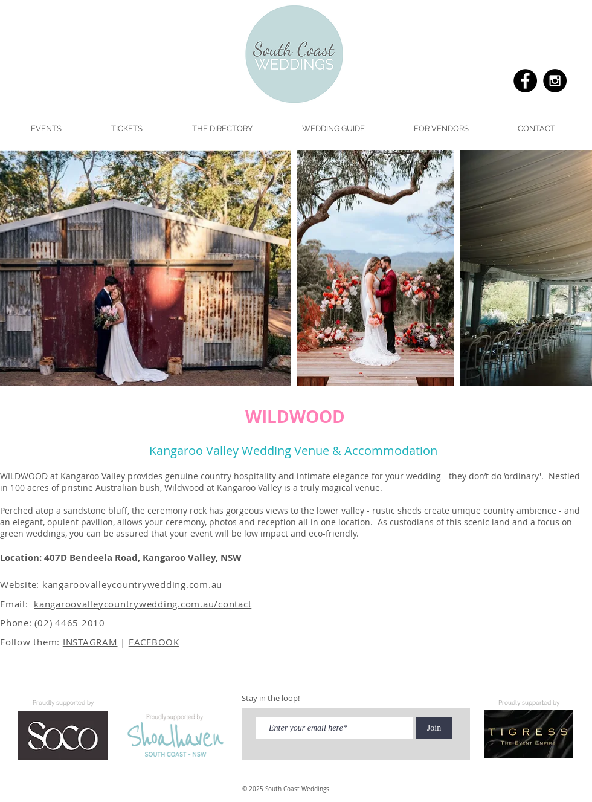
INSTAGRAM (90, 642)
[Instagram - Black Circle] (555, 80)
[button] (333, 129)
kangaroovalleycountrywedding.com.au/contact (142, 604)
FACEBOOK (154, 642)
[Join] (434, 728)
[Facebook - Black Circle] (525, 80)
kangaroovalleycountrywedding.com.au (132, 584)
